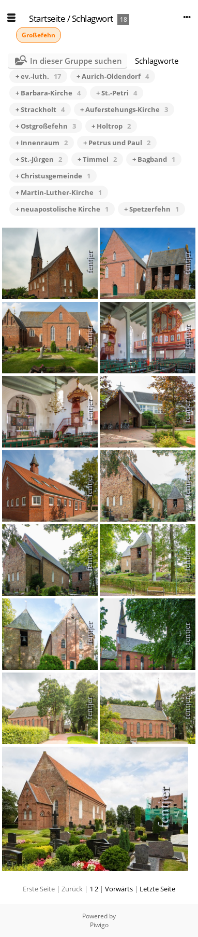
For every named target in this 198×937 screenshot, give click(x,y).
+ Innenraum (42, 142)
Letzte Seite (157, 888)
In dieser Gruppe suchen (76, 60)
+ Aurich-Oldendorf (113, 76)
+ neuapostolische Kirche (62, 209)
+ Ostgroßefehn (46, 126)
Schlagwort (92, 18)
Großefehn (38, 35)
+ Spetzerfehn (151, 209)
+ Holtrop (111, 126)
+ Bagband (153, 159)
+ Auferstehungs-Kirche (124, 109)
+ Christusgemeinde (53, 175)
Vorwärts (119, 888)
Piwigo (99, 924)
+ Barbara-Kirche (48, 92)
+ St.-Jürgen (39, 159)
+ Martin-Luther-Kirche (59, 192)
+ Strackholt (40, 109)
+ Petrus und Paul (116, 142)
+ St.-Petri (116, 92)
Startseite (47, 18)
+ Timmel (97, 159)
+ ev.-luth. (38, 76)
